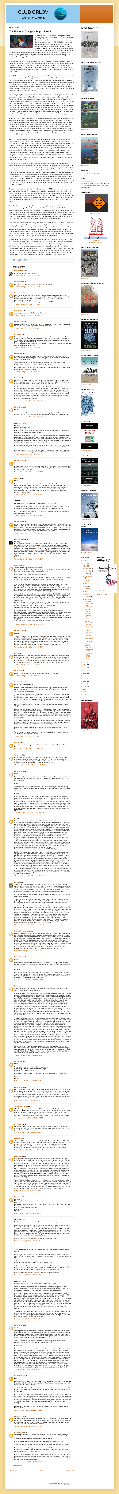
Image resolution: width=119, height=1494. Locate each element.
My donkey (17, 293)
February (88, 597)
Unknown (17, 755)
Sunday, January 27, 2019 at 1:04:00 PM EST (28, 1132)
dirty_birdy (17, 1124)
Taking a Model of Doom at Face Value (89, 624)
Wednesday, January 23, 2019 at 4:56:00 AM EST (29, 812)
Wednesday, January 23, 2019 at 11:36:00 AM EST (29, 876)
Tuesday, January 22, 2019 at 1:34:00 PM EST (28, 401)
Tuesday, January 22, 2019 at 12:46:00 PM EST (28, 328)
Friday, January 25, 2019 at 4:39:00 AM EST (27, 1081)
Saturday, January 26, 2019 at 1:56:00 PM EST (28, 1118)
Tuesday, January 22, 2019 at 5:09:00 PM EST (28, 559)
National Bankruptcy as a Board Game (89, 648)
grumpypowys (19, 1375)
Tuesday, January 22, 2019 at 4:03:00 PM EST (28, 515)
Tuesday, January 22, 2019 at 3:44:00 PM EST (28, 472)
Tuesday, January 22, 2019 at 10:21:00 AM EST (28, 275)
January (87, 599)
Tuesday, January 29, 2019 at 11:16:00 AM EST (28, 1150)
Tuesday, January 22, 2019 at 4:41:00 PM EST (28, 533)
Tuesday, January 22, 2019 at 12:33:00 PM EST (28, 304)
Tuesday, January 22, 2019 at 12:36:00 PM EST (28, 315)
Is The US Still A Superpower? (89, 640)
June (86, 586)
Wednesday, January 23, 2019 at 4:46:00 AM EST (29, 765)
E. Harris (17, 882)
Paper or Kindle (86, 384)
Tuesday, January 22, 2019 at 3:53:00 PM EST (28, 494)
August (87, 581)
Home (42, 1470)
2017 (85, 665)
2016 (85, 668)
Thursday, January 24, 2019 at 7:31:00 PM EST (28, 1055)
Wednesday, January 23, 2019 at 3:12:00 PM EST (29, 925)
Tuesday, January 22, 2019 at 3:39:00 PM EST (28, 454)
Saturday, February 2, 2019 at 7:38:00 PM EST (28, 1275)
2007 (85, 692)
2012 (85, 678)
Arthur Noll (18, 1156)
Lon (15, 818)
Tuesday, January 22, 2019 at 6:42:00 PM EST (28, 647)
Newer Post (13, 1470)
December (88, 568)
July (86, 583)
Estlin (16, 653)
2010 (85, 684)
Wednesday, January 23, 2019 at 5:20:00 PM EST (29, 951)
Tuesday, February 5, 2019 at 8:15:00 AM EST (28, 1426)
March (87, 594)
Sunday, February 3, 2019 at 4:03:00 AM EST (28, 1369)
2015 (85, 670)
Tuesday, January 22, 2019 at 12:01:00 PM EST (28, 287)
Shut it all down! (87, 610)
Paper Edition (85, 416)
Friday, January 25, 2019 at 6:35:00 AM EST (27, 1100)
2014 (85, 673)
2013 (85, 676)
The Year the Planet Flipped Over (88, 656)
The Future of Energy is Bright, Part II (89, 616)
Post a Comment (17, 1466)
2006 (85, 694)
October (87, 574)
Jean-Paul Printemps (21, 1106)
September (88, 576)
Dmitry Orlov (18, 282)
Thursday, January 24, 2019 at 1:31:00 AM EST (28, 980)
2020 (85, 563)
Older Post (70, 1470)
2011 (85, 681)
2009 (85, 686)
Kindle (83, 451)
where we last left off (49, 36)
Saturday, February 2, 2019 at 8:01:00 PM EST (28, 1319)
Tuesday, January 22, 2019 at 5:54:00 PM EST (28, 624)
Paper (89, 451)
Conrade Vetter (19, 271)
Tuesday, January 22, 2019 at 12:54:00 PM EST (28, 347)
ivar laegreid (18, 310)
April (86, 591)
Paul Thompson (19, 539)
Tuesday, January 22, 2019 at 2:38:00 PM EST (28, 417)
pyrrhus (16, 742)
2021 (85, 561)
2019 (85, 566)
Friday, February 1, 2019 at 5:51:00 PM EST (27, 1213)
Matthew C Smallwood (21, 931)
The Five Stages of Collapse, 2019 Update (88, 632)
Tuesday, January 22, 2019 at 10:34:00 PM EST (28, 736)
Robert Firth (18, 354)
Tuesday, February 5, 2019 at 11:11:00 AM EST (28, 1462)
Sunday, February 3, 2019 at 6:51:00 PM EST (28, 1410)
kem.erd (17, 378)
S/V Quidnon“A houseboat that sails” (95, 240)
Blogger (67, 1484)
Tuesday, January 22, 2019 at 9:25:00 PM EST (28, 676)
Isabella (16, 565)
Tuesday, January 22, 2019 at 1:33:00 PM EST (28, 372)
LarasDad (17, 671)
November (88, 571)
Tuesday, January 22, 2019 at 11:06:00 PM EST (28, 749)
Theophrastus (18, 682)
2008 (85, 689)
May (86, 589)
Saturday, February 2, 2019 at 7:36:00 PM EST (28, 1241)
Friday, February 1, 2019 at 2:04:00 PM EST (27, 1190)
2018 (85, 662)
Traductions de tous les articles (90, 173)
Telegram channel (86, 181)
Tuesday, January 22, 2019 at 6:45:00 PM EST (28, 664)
